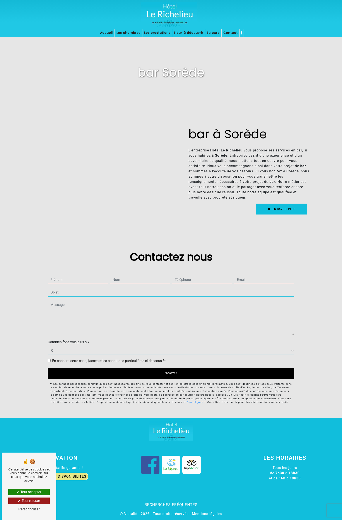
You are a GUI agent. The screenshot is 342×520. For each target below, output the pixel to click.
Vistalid (130, 514)
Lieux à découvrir (188, 33)
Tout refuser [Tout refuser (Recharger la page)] (29, 501)
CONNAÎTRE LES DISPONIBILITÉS (57, 476)
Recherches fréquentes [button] (171, 505)
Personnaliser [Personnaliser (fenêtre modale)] (29, 509)
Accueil (106, 33)
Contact (230, 33)
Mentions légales (206, 514)
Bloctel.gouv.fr (196, 402)
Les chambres (128, 33)
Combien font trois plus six (68, 342)
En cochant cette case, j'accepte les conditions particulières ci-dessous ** (109, 361)
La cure (213, 33)
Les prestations (157, 33)
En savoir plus (281, 209)
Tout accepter (29, 492)
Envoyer (170, 373)
